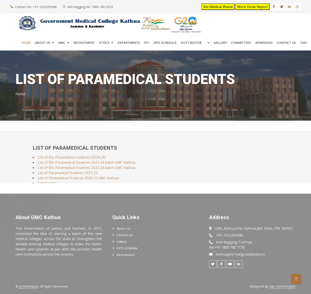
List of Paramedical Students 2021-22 (67, 180)
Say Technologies (282, 286)
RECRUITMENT (84, 43)
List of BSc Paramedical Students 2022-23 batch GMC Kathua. (87, 175)
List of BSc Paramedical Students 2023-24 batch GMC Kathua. (87, 170)
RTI (146, 43)
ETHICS (104, 43)
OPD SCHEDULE (164, 43)
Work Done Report (252, 6)
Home (26, 43)
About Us (42, 43)
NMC (61, 43)
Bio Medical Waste (218, 6)
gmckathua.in (28, 286)
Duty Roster (191, 43)
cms (303, 43)
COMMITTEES (241, 43)
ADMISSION (263, 43)
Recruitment (125, 255)
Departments (128, 43)
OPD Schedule (127, 248)
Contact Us (286, 43)
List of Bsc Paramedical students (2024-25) (72, 165)
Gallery (220, 43)
